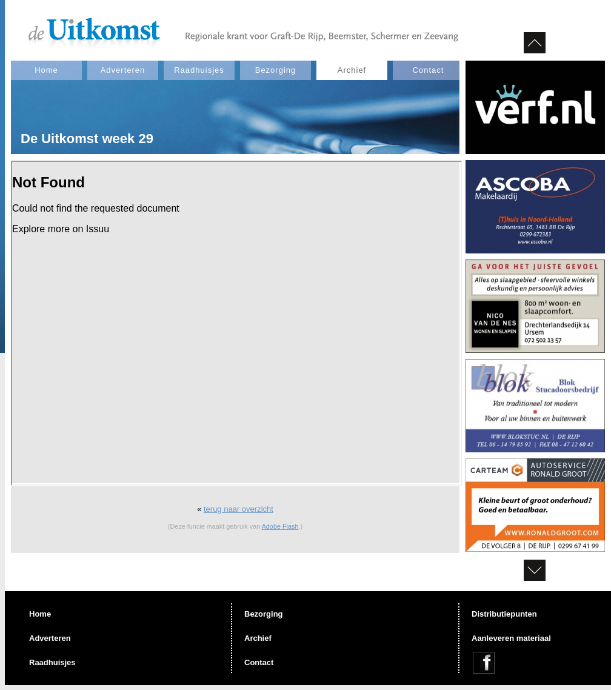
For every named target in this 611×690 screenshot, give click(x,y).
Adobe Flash (280, 526)
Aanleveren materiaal (511, 638)
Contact (428, 70)
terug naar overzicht (238, 509)
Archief (352, 70)
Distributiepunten (504, 613)
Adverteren (123, 70)
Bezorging (275, 70)
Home (46, 70)
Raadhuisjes (199, 70)
